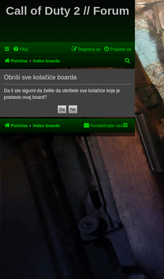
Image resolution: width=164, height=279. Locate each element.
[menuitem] (20, 49)
